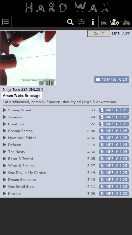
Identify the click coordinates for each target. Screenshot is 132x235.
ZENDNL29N (32, 89)
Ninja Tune (11, 89)
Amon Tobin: (13, 95)
